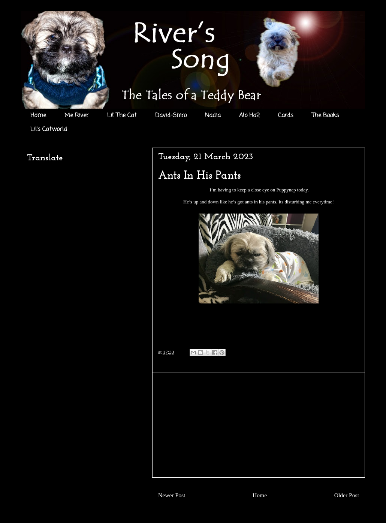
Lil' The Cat (122, 115)
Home (38, 115)
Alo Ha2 (249, 115)
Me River (76, 115)
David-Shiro (171, 115)
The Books (325, 115)
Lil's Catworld (48, 129)
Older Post (346, 495)
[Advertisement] (258, 425)
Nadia (213, 115)
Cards (285, 115)
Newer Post (171, 495)
